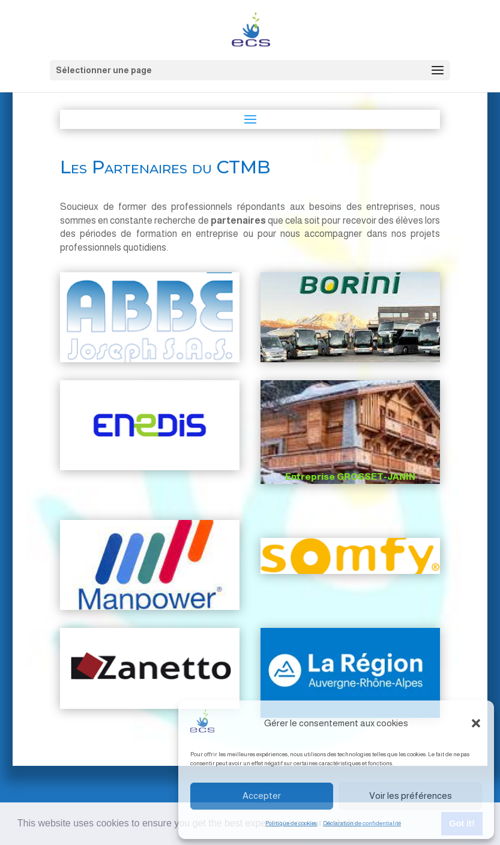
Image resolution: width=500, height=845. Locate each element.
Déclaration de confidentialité (362, 823)
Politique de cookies (291, 823)
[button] (476, 723)
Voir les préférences (410, 795)
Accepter (261, 795)
